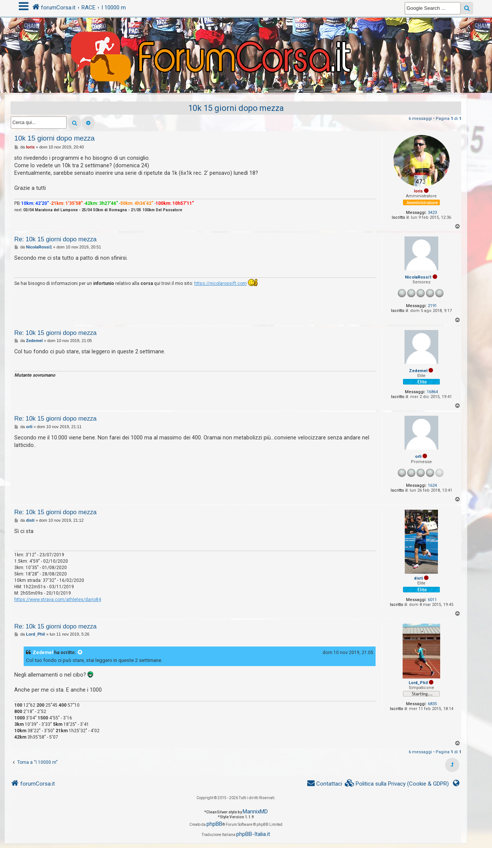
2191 (432, 305)
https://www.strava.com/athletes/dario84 (57, 599)
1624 (432, 485)
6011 (432, 599)
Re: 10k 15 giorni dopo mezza (55, 239)
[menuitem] (397, 784)
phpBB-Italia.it (253, 834)
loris (418, 191)
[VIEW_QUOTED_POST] (80, 652)
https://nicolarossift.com (220, 283)
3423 (432, 212)
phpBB (214, 824)
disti (418, 578)
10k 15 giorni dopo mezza (236, 108)
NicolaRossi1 (418, 277)
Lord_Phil (418, 682)
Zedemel (418, 370)
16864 (432, 391)
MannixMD (255, 811)
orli (418, 456)
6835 (432, 703)
